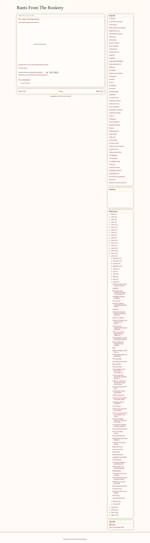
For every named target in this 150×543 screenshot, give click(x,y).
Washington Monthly (115, 170)
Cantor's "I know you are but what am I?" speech (119, 322)
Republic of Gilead (114, 125)
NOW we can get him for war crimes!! (119, 409)
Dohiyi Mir (112, 67)
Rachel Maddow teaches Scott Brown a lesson (119, 338)
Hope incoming (116, 366)
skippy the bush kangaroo (116, 146)
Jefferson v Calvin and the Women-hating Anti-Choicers (119, 382)
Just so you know (117, 449)
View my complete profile (116, 527)
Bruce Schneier (113, 46)
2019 (113, 232)
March (115, 282)
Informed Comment (115, 100)
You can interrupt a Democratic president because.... (119, 376)
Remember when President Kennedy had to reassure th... (119, 292)
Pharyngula (112, 119)
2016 (113, 240)
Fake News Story (30, 75)
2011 (113, 253)
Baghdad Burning (114, 31)
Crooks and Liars (114, 52)
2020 (113, 230)
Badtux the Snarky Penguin (117, 28)
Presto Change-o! (114, 122)
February (116, 501)
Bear (24, 75)
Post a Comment (25, 83)
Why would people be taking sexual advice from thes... (119, 313)
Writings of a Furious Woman (117, 182)
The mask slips (116, 359)
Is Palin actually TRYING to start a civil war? (119, 284)
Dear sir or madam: (118, 318)
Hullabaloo (112, 94)
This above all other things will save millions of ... (118, 333)
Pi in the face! (116, 406)
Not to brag (115, 495)
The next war (116, 301)
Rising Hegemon (114, 131)
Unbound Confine (114, 167)
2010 (113, 256)
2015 (113, 243)
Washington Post (114, 173)
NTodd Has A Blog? (115, 113)
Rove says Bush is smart (119, 429)
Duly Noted (112, 70)
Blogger (84, 539)
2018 (113, 235)
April (114, 279)
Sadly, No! (112, 137)
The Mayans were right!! (119, 361)
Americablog (113, 25)
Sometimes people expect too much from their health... (119, 420)
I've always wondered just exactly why (118, 463)
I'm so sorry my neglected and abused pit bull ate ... (119, 327)
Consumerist (113, 49)
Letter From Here (114, 104)
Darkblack (112, 58)
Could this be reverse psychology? (118, 391)
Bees (114, 348)
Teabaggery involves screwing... (118, 297)
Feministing (112, 85)
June (114, 274)
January (115, 504)
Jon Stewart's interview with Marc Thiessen (119, 425)
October (115, 263)
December (116, 258)
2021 (113, 227)
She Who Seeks (114, 143)
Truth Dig (112, 164)
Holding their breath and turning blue (119, 355)
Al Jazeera (112, 18)
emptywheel (112, 76)
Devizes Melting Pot (115, 64)
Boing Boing (112, 40)
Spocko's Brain (113, 149)
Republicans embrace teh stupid (118, 482)
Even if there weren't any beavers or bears (119, 478)
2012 (113, 251)
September (116, 266)
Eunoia (111, 82)
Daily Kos (112, 55)
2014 (113, 245)
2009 (113, 507)
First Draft (112, 88)
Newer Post (22, 91)
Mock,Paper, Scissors (115, 110)
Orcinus (111, 116)
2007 (113, 512)
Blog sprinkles (116, 364)
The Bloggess (113, 155)
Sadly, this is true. (117, 447)
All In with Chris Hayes (116, 21)
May (114, 276)
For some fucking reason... (117, 432)
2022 (113, 224)
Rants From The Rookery (40, 7)
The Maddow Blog (114, 161)
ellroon (113, 525)
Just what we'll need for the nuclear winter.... (119, 398)
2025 (113, 217)
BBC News (112, 37)
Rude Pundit (113, 134)
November (116, 261)
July (114, 271)
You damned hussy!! (118, 498)
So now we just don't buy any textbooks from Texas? (119, 414)
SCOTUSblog (113, 140)
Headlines (115, 288)
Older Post (99, 91)
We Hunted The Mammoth (117, 176)
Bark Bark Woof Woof (115, 34)
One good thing (117, 488)
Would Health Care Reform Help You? (118, 467)
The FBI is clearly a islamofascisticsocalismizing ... (119, 305)
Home (61, 91)
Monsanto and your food (119, 486)
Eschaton (112, 79)
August (115, 269)
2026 (113, 214)
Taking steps (116, 452)
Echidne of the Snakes (116, 73)
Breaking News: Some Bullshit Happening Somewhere (33, 64)
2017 (113, 238)
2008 (113, 510)
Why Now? (112, 179)
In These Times (113, 97)
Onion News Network (42, 75)
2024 (113, 219)
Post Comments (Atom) (64, 96)
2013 (113, 248)
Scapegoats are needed (119, 457)
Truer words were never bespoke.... (119, 474)
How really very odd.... (119, 435)
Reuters (111, 128)
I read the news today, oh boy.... (119, 443)
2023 (113, 222)
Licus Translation (114, 107)
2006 (113, 515)
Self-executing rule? (118, 395)
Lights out (115, 309)
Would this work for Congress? (118, 402)
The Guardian (113, 158)
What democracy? (117, 454)
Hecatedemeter (113, 91)
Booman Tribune (114, 43)
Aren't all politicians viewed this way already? (118, 343)
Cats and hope (116, 460)
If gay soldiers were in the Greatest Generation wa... (118, 371)
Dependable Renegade (116, 61)
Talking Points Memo (115, 152)
